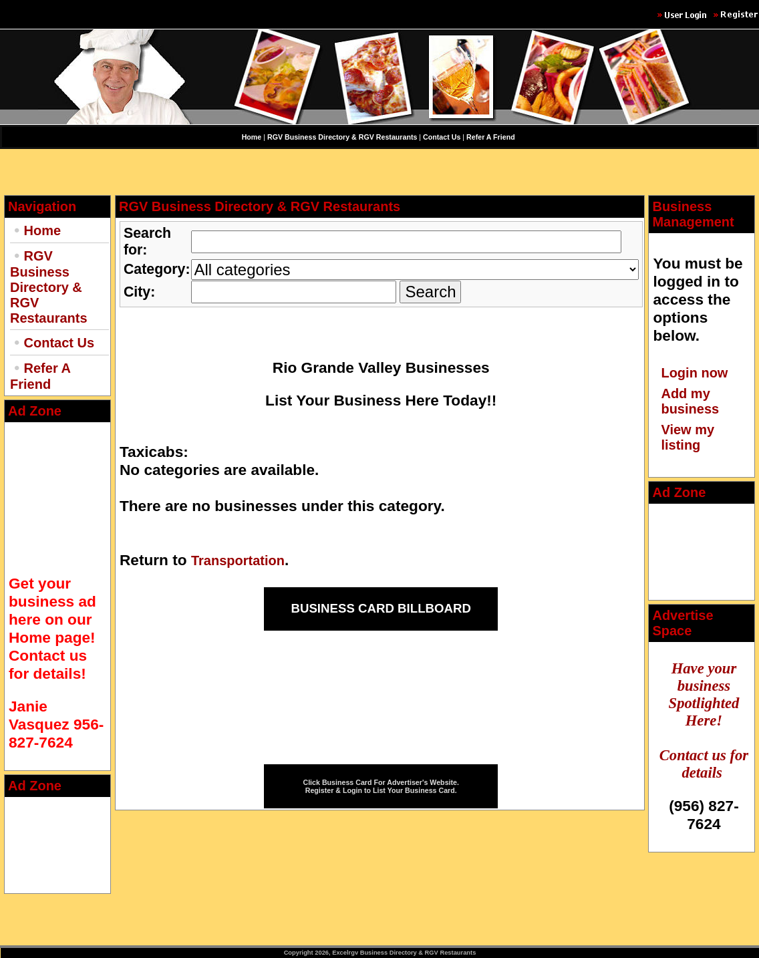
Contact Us (59, 342)
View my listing (687, 437)
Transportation (238, 560)
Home (42, 230)
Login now (694, 372)
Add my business (690, 401)
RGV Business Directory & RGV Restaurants (49, 287)
